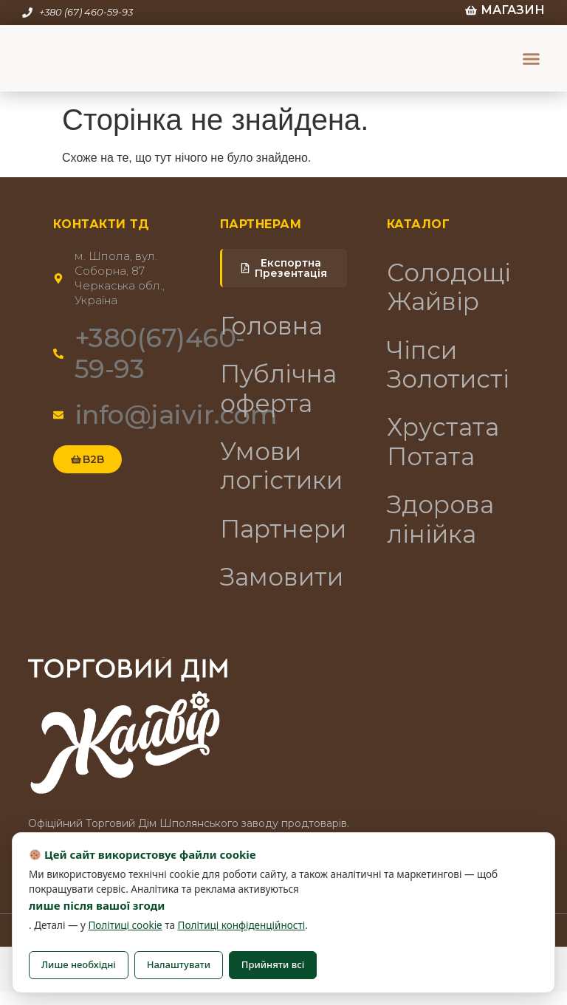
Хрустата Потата (447, 451)
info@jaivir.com (176, 415)
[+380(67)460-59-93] (58, 354)
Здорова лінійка (445, 532)
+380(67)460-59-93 (160, 353)
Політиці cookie (125, 925)
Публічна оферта (283, 392)
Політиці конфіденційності (242, 925)
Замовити (284, 590)
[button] (532, 58)
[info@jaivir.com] (58, 415)
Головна (275, 327)
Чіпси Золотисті (451, 370)
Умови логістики (284, 473)
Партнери (284, 539)
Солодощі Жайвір (451, 289)
